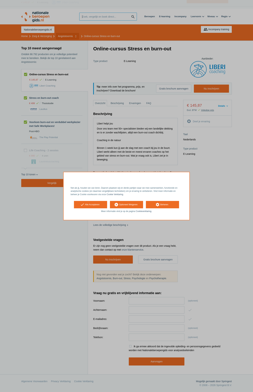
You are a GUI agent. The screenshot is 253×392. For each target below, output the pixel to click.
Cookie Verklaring (115, 194)
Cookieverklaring (143, 211)
